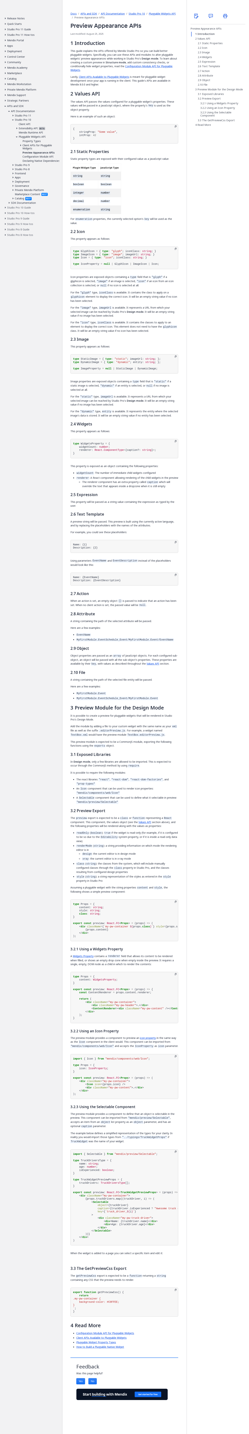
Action (206, 71)
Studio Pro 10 (137, 14)
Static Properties (212, 43)
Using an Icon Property (221, 108)
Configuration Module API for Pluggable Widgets (105, 1333)
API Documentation (113, 14)
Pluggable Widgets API (162, 14)
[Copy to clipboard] (175, 126)
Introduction (206, 34)
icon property (148, 1038)
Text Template (211, 66)
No (92, 1381)
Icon (204, 48)
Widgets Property (83, 956)
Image (206, 52)
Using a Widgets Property (222, 103)
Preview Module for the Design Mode (220, 89)
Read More (204, 125)
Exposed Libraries (213, 94)
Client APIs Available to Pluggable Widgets (104, 77)
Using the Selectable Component (215, 114)
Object (206, 80)
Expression (208, 62)
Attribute (207, 76)
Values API (153, 664)
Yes (81, 1381)
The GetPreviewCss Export (218, 120)
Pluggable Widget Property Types (96, 1342)
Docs (73, 14)
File (205, 85)
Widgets (207, 57)
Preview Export (211, 99)
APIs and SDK (88, 14)
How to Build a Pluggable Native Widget (100, 1347)
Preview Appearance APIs (206, 29)
